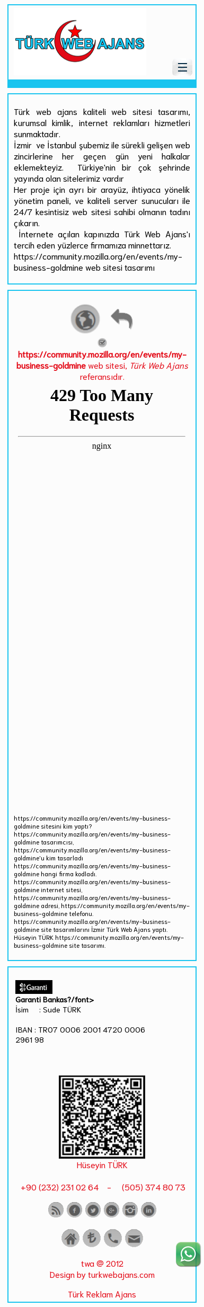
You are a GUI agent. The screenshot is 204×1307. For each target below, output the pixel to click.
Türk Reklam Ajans (102, 1293)
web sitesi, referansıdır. (102, 360)
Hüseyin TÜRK (102, 1164)
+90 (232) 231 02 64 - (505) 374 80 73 (102, 1186)
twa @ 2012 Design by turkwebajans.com (102, 1268)
